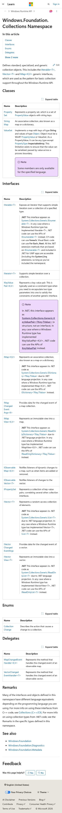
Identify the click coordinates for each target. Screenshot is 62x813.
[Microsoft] (31, 4)
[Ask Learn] (51, 11)
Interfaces (9, 44)
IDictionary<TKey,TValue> (33, 392)
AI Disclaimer (8, 799)
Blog (41, 799)
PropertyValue (21, 115)
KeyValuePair (29, 348)
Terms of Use (8, 808)
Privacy (20, 804)
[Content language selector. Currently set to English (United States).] (16, 784)
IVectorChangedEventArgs (9, 547)
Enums (8, 48)
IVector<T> (8, 74)
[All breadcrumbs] (5, 11)
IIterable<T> (48, 69)
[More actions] (57, 11)
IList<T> (25, 533)
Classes (8, 40)
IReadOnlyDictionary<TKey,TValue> (38, 453)
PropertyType (21, 143)
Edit (56, 64)
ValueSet (8, 130)
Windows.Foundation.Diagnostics (26, 745)
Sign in (56, 3)
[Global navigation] (3, 4)
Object (36, 133)
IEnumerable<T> (29, 236)
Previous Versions (27, 799)
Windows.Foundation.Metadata (25, 749)
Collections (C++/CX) (30, 712)
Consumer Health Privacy (41, 804)
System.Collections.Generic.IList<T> (38, 517)
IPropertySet (10, 489)
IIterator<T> (10, 273)
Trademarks (24, 808)
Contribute (7, 804)
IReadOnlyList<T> (30, 592)
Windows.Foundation (19, 741)
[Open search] (48, 4)
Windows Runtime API (21, 11)
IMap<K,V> (26, 74)
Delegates (9, 52)
